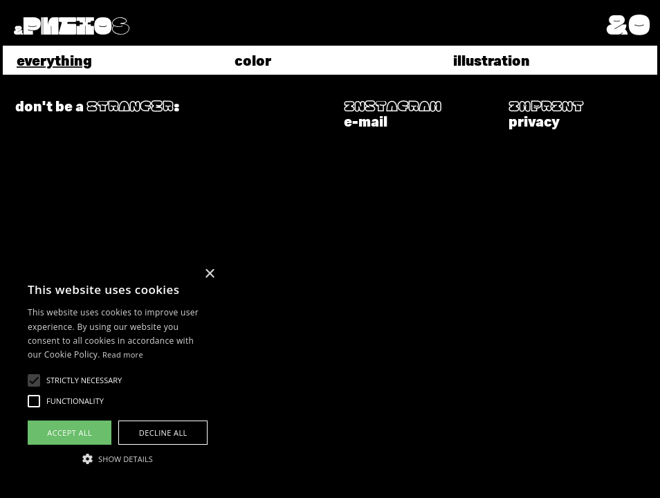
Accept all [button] (69, 432)
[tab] (112, 60)
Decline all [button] (163, 432)
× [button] (209, 274)
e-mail (365, 120)
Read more (122, 354)
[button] (631, 23)
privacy (534, 120)
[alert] (117, 373)
